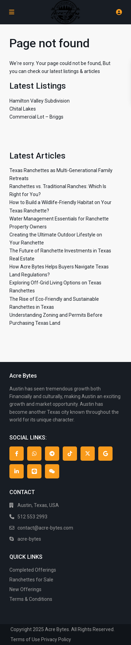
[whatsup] (34, 453)
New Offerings (25, 589)
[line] (34, 471)
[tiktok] (70, 453)
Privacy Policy (56, 639)
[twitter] (87, 453)
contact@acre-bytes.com (45, 528)
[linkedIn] (16, 471)
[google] (105, 453)
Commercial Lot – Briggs (36, 117)
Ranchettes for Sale (31, 579)
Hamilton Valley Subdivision (39, 101)
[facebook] (16, 453)
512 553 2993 (32, 516)
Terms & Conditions (30, 599)
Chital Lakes (22, 109)
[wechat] (52, 471)
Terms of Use (25, 639)
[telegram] (52, 453)
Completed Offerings (32, 570)
